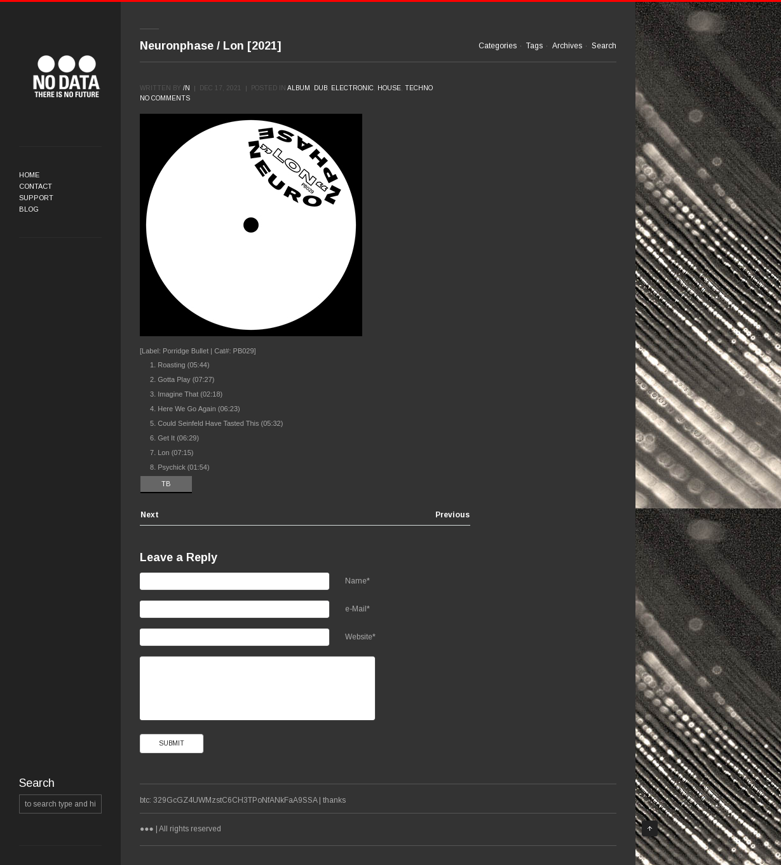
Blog (29, 209)
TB (166, 483)
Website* (360, 636)
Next (149, 515)
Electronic (352, 88)
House (389, 88)
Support (36, 197)
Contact (35, 186)
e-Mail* (357, 608)
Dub (320, 88)
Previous (452, 515)
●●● (66, 76)
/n (186, 88)
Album (298, 88)
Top (650, 828)
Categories (498, 45)
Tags (534, 45)
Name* (357, 580)
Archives (567, 45)
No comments (165, 98)
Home (29, 175)
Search (604, 45)
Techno (419, 88)
